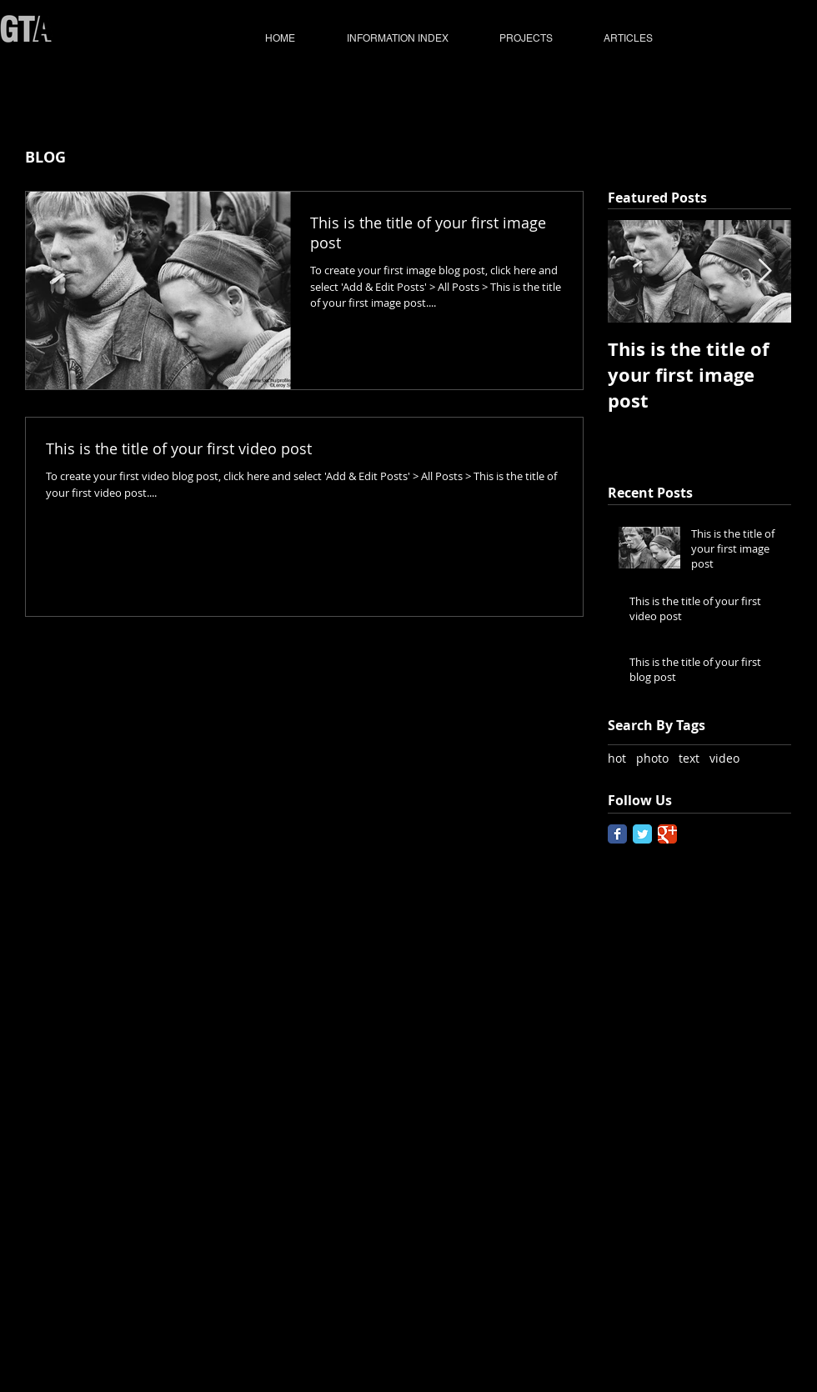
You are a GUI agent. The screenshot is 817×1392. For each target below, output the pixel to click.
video (724, 758)
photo (652, 758)
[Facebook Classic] (617, 834)
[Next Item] (764, 272)
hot (617, 758)
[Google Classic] (667, 834)
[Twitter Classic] (642, 834)
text (689, 758)
